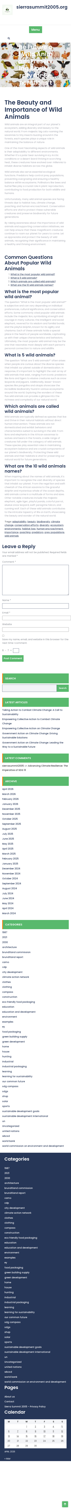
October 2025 (10, 818)
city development (12, 972)
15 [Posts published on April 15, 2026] (27, 1436)
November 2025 (11, 814)
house (5, 1051)
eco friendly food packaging (18, 1001)
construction (9, 996)
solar (5, 1101)
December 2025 (11, 808)
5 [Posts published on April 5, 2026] (62, 1426)
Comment (9, 562)
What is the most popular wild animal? (33, 274)
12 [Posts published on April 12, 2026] (62, 1431)
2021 (4, 937)
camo (5, 962)
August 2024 (9, 888)
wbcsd (6, 1136)
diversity (44, 525)
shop (5, 1096)
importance (12, 532)
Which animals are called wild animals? (33, 281)
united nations (10, 1131)
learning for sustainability (17, 1076)
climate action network (15, 977)
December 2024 (11, 868)
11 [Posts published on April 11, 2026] (53, 1431)
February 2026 (10, 799)
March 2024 (9, 913)
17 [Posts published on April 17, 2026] (45, 1436)
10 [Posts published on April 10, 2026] (45, 1431)
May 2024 (7, 903)
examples (7, 1021)
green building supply (14, 1036)
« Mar (7, 1458)
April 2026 (7, 789)
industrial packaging (14, 1066)
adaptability (19, 521)
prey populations (54, 532)
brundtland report (12, 957)
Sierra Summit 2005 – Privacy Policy (25, 1406)
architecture (9, 947)
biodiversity (43, 521)
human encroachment (50, 528)
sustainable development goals (20, 1111)
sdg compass (10, 1086)
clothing (7, 986)
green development (13, 1041)
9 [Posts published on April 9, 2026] (35, 1431)
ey (3, 1026)
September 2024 (11, 883)
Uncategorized (10, 1126)
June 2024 (8, 898)
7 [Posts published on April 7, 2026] (17, 1431)
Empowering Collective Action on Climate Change (31, 728)
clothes (6, 982)
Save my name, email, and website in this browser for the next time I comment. (35, 641)
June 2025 (8, 838)
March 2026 (9, 794)
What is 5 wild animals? (24, 278)
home (5, 1046)
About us (9, 1396)
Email (6, 612)
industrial (7, 1061)
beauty (31, 521)
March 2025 (9, 853)
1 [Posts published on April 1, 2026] (26, 1426)
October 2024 (10, 878)
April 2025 (7, 848)
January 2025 (10, 863)
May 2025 (7, 843)
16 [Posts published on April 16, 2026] (35, 1436)
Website (7, 624)
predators (37, 532)
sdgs (5, 1091)
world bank (8, 1141)
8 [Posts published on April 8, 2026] (26, 1431)
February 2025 (10, 858)
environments (13, 528)
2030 (5, 942)
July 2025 (7, 833)
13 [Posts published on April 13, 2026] (9, 1436)
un (3, 1121)
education (8, 1006)
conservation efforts (27, 525)
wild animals (12, 536)
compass (7, 992)
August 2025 (9, 828)
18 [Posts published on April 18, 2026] (53, 1436)
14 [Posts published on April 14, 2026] (18, 1436)
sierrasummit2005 (13, 765)
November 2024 (11, 873)
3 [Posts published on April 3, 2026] (44, 1426)
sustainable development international (25, 1116)
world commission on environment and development (33, 1146)
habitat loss (29, 528)
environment (9, 1016)
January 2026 (10, 804)
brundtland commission (16, 952)
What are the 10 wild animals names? (32, 285)
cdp (4, 967)
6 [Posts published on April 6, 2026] (8, 1431)
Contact (9, 1401)
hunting (6, 1056)
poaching (25, 532)
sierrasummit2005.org (41, 7)
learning (7, 1071)
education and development (19, 1011)
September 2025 (11, 823)
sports (6, 1106)
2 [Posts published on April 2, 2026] (35, 1426)
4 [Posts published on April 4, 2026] (53, 1426)
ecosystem (56, 525)
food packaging (11, 1031)
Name (6, 600)
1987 (4, 932)
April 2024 (8, 908)
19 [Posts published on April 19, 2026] (62, 1436)
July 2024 (7, 893)
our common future (13, 1081)
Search (10, 678)
